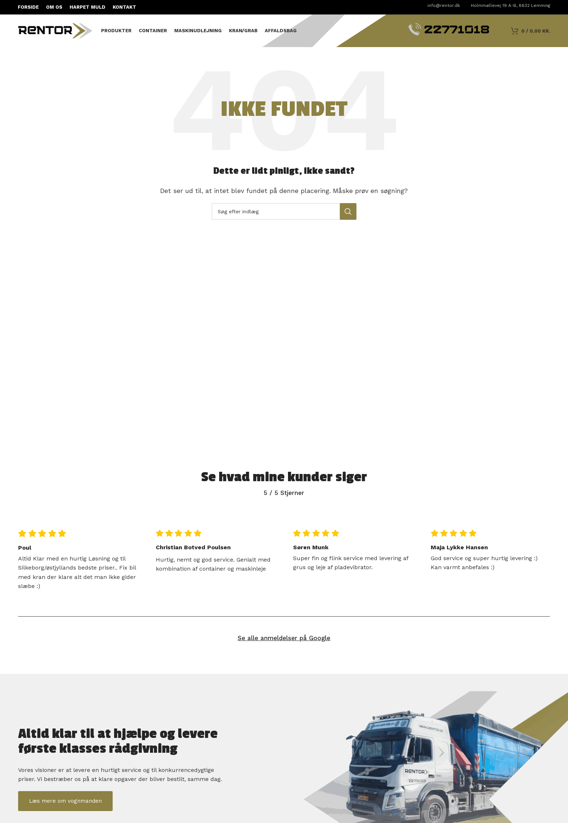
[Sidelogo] (56, 30)
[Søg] (284, 211)
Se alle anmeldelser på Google (284, 638)
